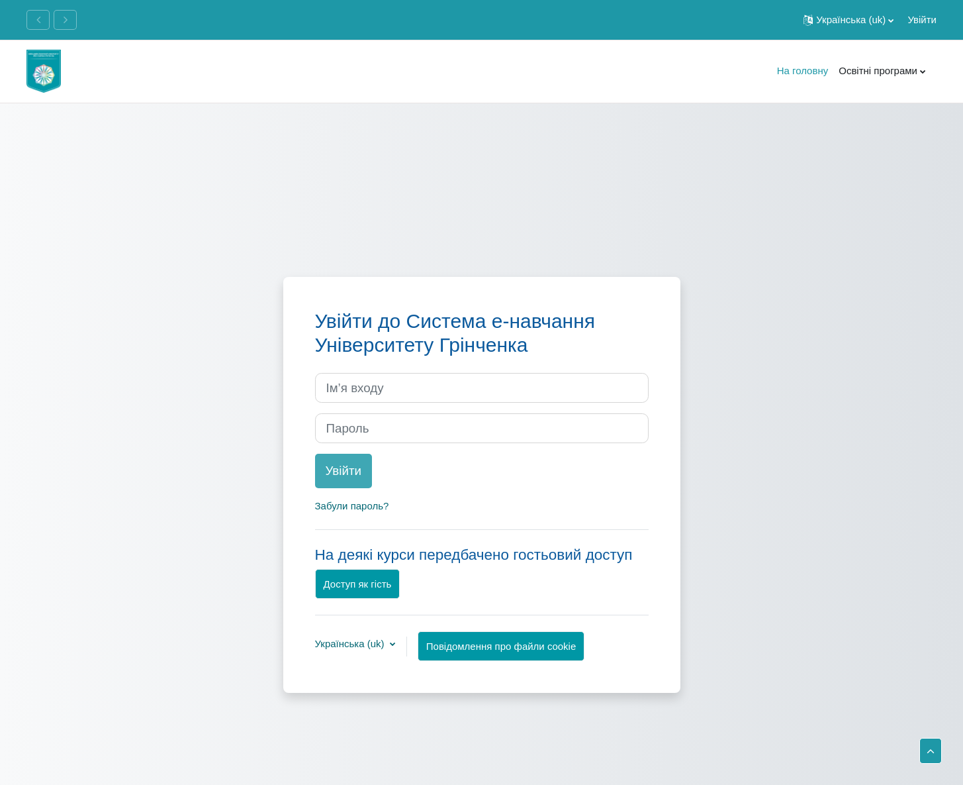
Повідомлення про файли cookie (501, 646)
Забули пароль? (352, 505)
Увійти (922, 19)
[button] (848, 20)
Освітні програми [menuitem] (878, 70)
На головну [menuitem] (803, 70)
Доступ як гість (358, 584)
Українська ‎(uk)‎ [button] (351, 643)
